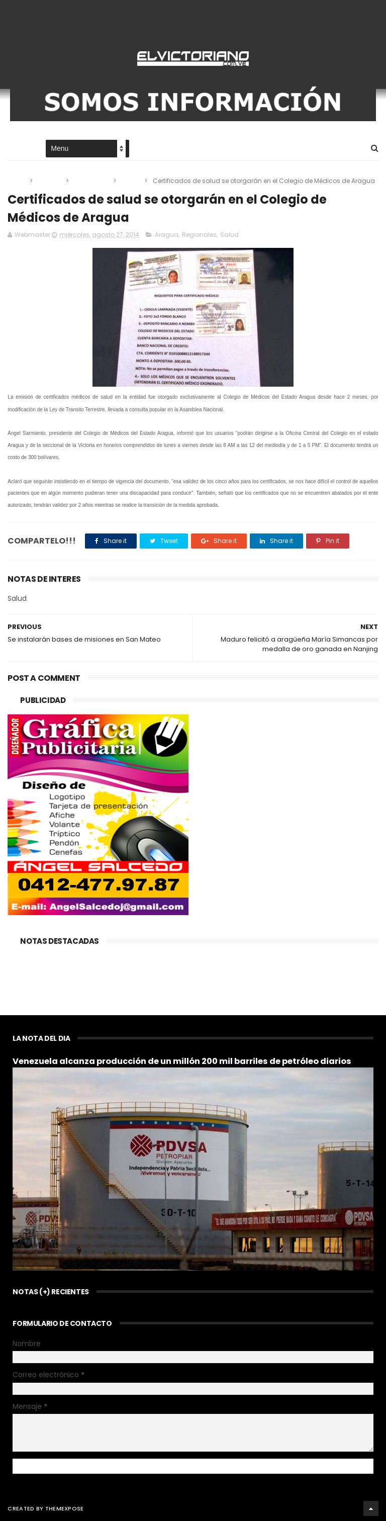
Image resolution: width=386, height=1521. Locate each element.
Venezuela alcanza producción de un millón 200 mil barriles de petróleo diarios (182, 1061)
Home (17, 149)
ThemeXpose (64, 1508)
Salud (131, 180)
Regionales (91, 180)
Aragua (50, 180)
